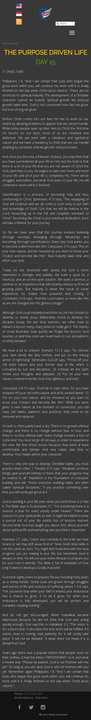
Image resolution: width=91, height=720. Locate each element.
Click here (41, 698)
